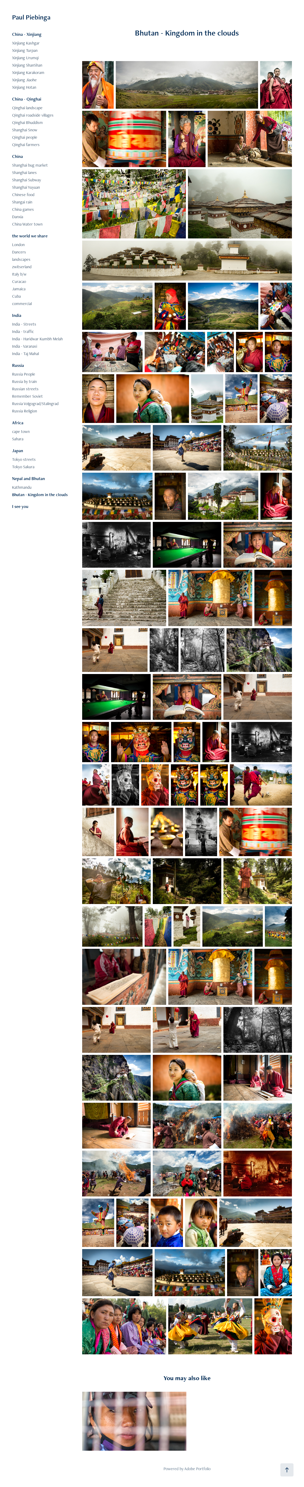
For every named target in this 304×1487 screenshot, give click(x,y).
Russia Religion (24, 411)
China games (23, 209)
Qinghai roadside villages (33, 115)
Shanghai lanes (24, 172)
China (17, 156)
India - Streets (24, 324)
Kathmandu (22, 487)
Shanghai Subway (26, 180)
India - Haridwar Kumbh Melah (37, 339)
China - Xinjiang (26, 34)
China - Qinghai (26, 99)
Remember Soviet (27, 396)
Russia (18, 365)
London (18, 244)
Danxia (17, 216)
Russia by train (24, 381)
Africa (17, 423)
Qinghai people (24, 137)
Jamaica (18, 289)
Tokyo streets (24, 459)
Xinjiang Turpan (25, 50)
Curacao (19, 281)
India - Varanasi (24, 346)
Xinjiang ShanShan (27, 65)
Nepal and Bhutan (28, 478)
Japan (17, 450)
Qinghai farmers (26, 144)
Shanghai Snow (24, 130)
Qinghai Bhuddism (27, 122)
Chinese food (23, 194)
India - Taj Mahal (25, 353)
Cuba (16, 296)
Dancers (19, 252)
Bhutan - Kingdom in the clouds (40, 494)
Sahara (17, 439)
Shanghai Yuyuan (26, 187)
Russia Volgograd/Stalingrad (35, 403)
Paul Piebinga (31, 17)
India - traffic (23, 331)
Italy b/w (19, 274)
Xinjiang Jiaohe (24, 80)
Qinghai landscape (27, 108)
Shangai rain (22, 202)
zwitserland (22, 267)
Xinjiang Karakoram (28, 72)
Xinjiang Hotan (24, 87)
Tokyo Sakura (23, 467)
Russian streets (25, 389)
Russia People (23, 374)
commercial (22, 303)
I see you (20, 506)
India (16, 315)
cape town (21, 431)
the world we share (30, 236)
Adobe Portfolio (197, 1468)
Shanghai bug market (30, 165)
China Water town (27, 224)
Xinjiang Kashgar (26, 43)
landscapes (21, 259)
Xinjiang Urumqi (25, 58)
